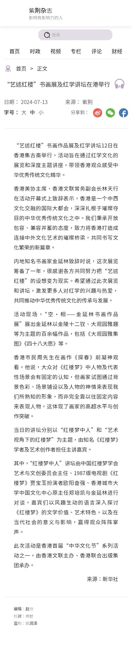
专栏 (76, 51)
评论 (96, 51)
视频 (55, 51)
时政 (35, 51)
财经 (117, 51)
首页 (14, 51)
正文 (42, 68)
